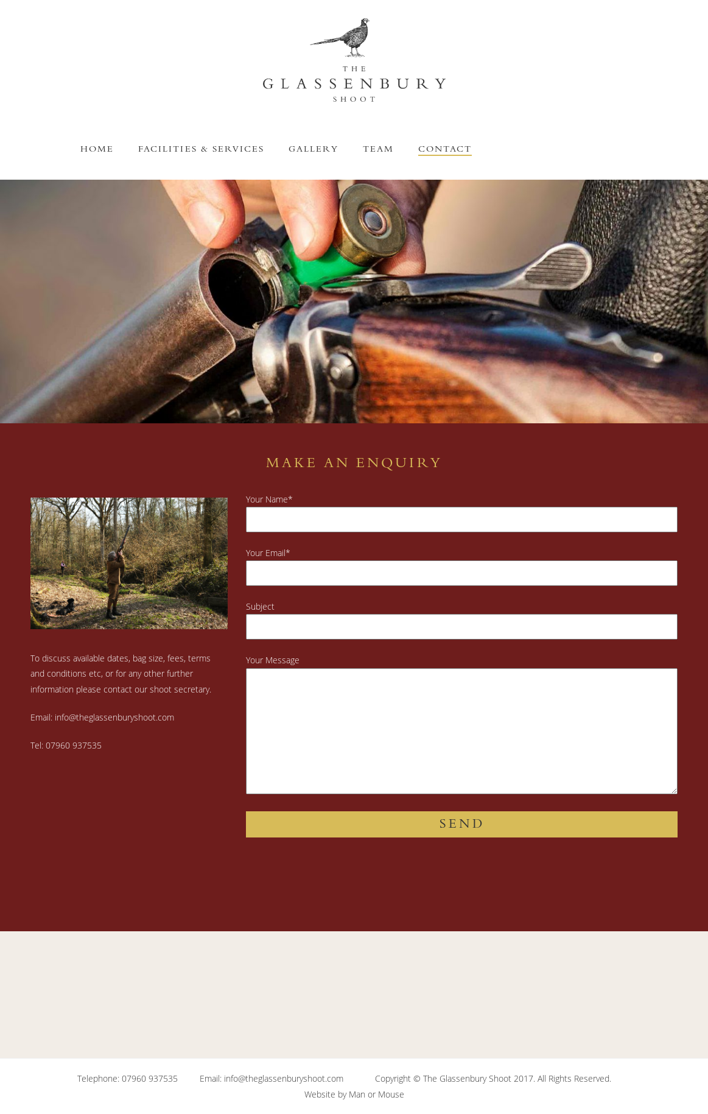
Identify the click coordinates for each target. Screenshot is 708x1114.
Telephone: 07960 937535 (127, 1078)
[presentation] (338, 889)
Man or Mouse (376, 1094)
